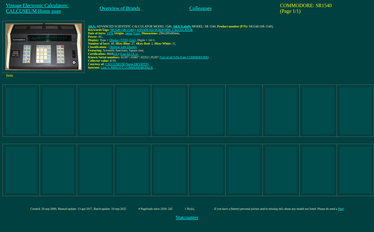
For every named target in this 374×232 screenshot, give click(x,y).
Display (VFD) (118, 40)
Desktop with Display (123, 47)
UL (116, 54)
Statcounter (187, 217)
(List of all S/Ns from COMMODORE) (184, 57)
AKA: (92, 26)
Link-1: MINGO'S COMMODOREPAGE (127, 67)
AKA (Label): (182, 26)
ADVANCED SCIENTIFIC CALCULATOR (165, 29)
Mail (340, 208)
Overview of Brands (120, 8)
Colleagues (200, 8)
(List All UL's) (129, 54)
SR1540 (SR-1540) (122, 29)
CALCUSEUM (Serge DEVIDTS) (127, 64)
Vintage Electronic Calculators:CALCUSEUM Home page (37, 8)
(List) (136, 33)
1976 (110, 33)
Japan (128, 33)
